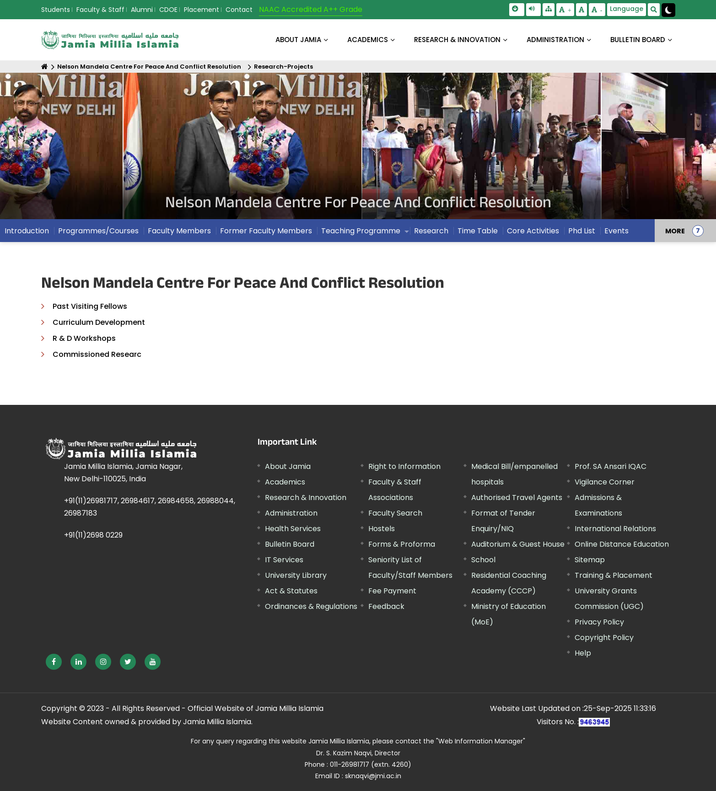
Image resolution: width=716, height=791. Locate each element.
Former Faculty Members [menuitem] (266, 231)
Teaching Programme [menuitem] (360, 231)
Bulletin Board (289, 544)
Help (583, 653)
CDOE (168, 9)
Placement (201, 9)
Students (55, 9)
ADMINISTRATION (555, 39)
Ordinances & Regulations (311, 606)
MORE (675, 230)
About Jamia (298, 39)
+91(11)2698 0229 (93, 535)
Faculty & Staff (100, 9)
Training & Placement (613, 575)
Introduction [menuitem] (27, 231)
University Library (296, 575)
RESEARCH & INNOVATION (457, 39)
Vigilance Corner (605, 482)
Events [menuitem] (616, 231)
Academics (285, 482)
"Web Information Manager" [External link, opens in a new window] (480, 741)
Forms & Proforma (401, 544)
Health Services (293, 528)
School (483, 559)
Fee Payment (392, 591)
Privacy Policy (599, 622)
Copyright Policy (604, 637)
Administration (291, 513)
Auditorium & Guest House (518, 544)
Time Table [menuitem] (478, 231)
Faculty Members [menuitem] (179, 231)
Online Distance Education (622, 544)
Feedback (386, 606)
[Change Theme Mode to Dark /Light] (668, 10)
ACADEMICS (367, 39)
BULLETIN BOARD (637, 39)
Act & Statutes (291, 591)
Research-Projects (283, 66)
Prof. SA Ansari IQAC (610, 466)
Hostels (381, 528)
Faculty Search (395, 513)
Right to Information (404, 466)
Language (626, 8)
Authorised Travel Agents (516, 497)
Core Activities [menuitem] (533, 231)
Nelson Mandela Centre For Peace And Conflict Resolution (149, 66)
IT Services (284, 559)
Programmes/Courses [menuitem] (98, 231)
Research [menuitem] (431, 231)
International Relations (615, 528)
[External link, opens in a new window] (54, 662)
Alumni (142, 9)
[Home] (44, 66)
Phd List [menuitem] (581, 231)
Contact (239, 9)
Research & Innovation (305, 497)
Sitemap (590, 559)
